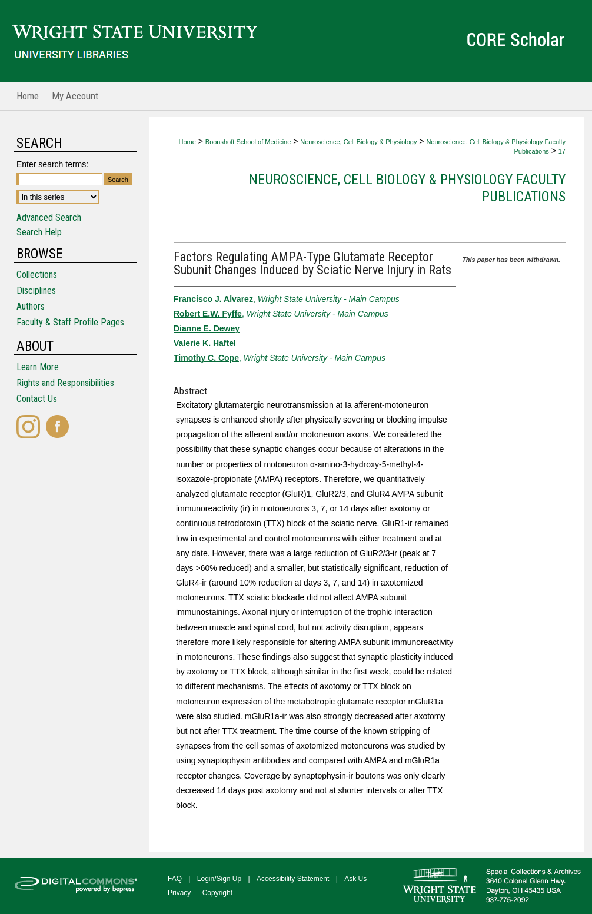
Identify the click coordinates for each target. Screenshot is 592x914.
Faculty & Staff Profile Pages (70, 322)
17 (562, 151)
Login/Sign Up (219, 879)
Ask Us (355, 879)
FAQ (175, 879)
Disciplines (36, 290)
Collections (36, 274)
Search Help (39, 232)
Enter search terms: (52, 164)
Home (186, 141)
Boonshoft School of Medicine (248, 141)
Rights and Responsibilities (65, 382)
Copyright (217, 893)
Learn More (37, 367)
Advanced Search (48, 217)
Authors (30, 306)
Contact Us (36, 398)
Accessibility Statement (293, 879)
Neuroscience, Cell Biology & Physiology (358, 141)
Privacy (179, 893)
